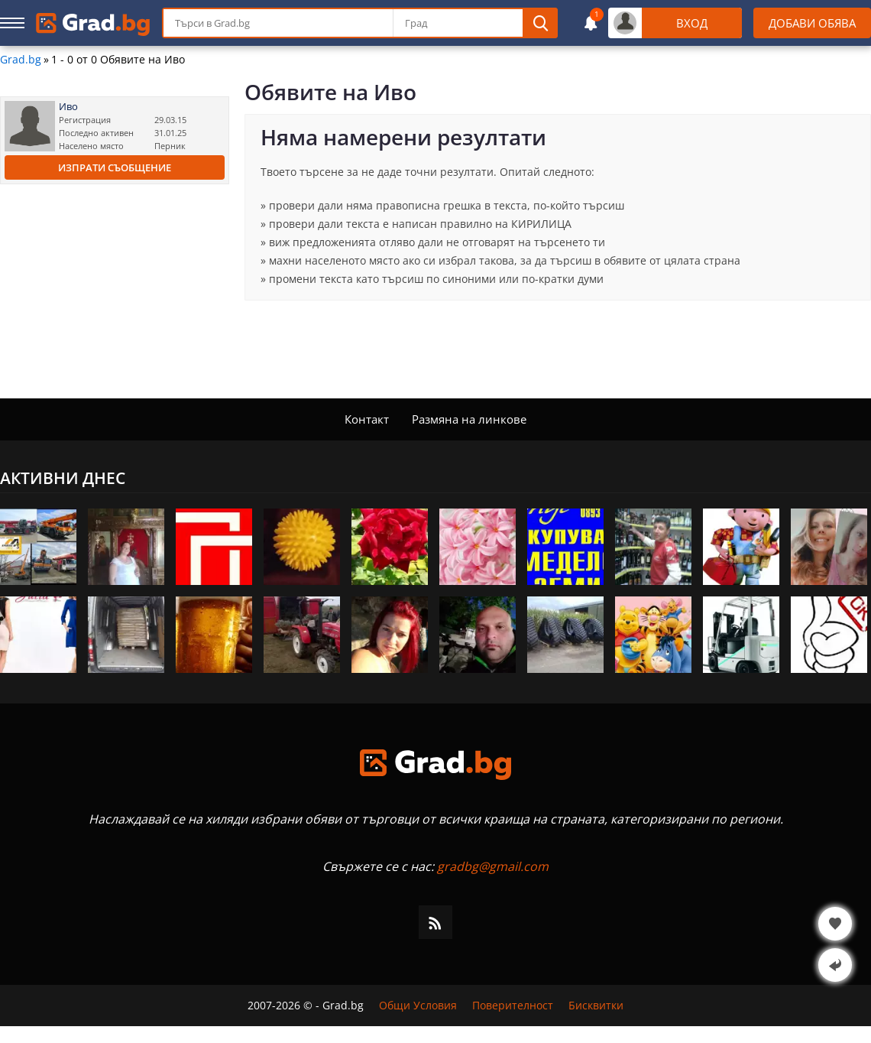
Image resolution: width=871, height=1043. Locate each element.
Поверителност (512, 1005)
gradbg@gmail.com (493, 866)
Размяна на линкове (469, 419)
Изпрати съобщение (114, 167)
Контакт (367, 419)
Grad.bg (20, 60)
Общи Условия (418, 1005)
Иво (68, 106)
